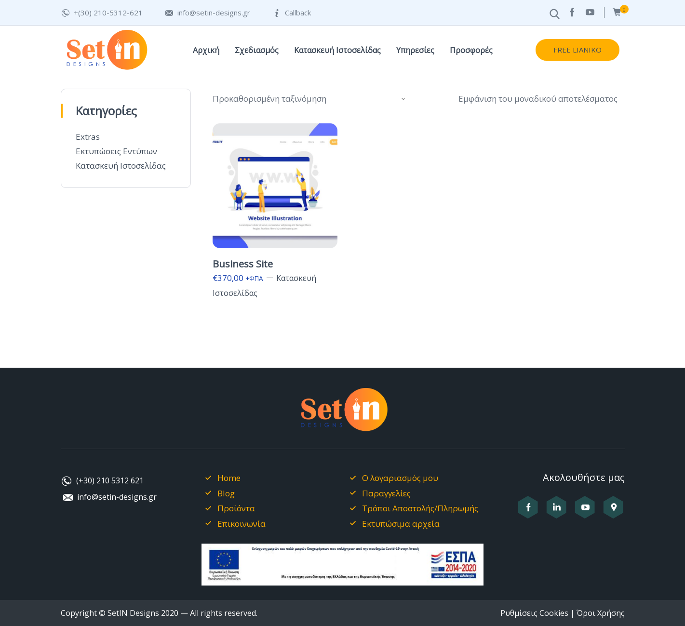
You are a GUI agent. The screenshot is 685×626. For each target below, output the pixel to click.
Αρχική (206, 50)
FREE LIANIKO (577, 49)
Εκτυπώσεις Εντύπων (116, 151)
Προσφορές (471, 50)
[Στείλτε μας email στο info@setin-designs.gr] (207, 12)
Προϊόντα (236, 508)
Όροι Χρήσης (601, 613)
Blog (226, 493)
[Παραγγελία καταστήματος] (310, 99)
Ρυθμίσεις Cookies (534, 613)
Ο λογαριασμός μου (400, 477)
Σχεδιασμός (257, 50)
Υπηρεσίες (415, 50)
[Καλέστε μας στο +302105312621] (102, 12)
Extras (88, 136)
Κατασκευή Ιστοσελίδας (337, 50)
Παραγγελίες (386, 493)
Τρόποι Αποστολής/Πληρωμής (420, 508)
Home (229, 477)
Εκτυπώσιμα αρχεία (401, 523)
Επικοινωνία (241, 523)
